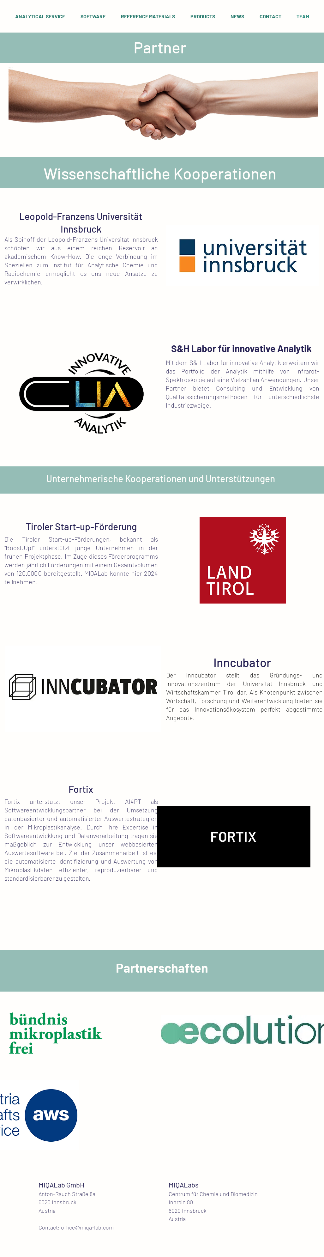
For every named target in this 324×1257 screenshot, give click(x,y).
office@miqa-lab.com (87, 1227)
